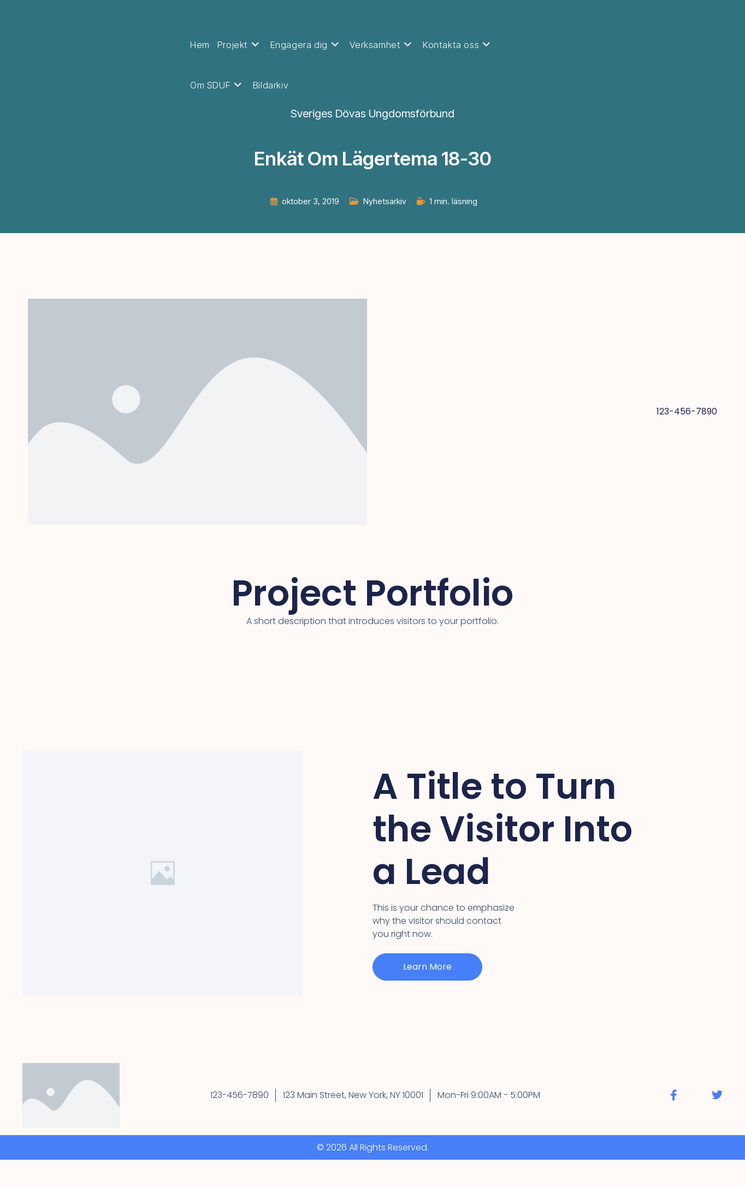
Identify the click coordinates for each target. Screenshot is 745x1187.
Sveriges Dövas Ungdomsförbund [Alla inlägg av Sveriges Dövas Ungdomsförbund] (372, 113)
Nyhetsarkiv (384, 201)
